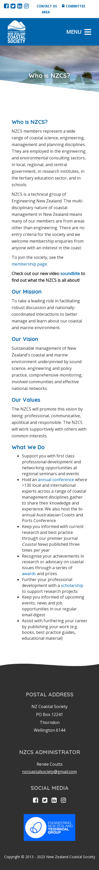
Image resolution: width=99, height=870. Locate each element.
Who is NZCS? (30, 121)
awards (29, 573)
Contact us (47, 5)
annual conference (56, 479)
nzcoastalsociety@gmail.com (49, 771)
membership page (29, 264)
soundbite (70, 273)
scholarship (72, 585)
